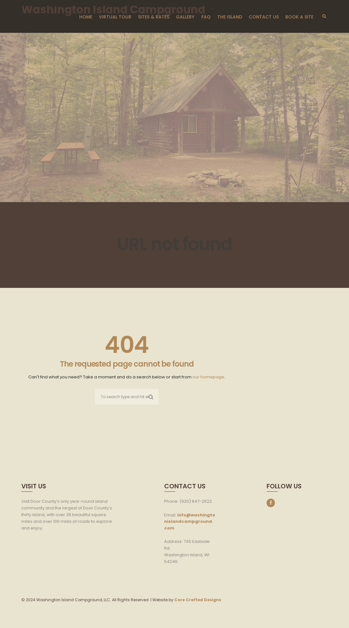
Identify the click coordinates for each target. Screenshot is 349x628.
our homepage (208, 377)
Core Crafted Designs (197, 599)
